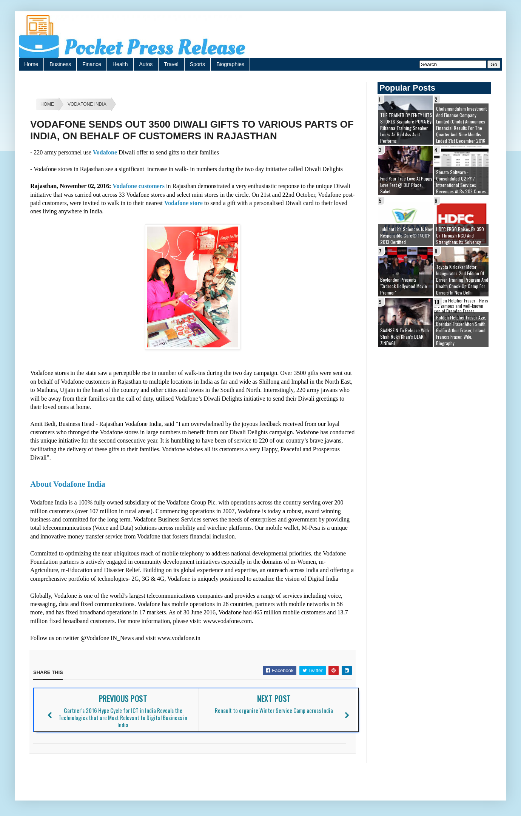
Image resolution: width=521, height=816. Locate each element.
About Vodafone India (68, 484)
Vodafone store (183, 203)
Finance (91, 64)
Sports (197, 64)
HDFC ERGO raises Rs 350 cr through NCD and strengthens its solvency (460, 235)
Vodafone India (87, 104)
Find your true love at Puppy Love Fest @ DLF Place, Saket (406, 184)
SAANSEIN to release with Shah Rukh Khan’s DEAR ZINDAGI (404, 336)
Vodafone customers (139, 186)
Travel (171, 64)
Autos (146, 64)
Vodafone (106, 152)
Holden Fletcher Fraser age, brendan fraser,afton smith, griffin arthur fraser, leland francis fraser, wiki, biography (461, 330)
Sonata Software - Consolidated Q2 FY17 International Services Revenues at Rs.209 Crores (461, 181)
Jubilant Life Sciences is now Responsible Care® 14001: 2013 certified (406, 235)
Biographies (230, 64)
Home (31, 64)
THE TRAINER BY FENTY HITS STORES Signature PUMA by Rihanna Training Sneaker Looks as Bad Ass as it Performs (406, 128)
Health (120, 64)
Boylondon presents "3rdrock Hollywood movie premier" (403, 286)
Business (60, 64)
